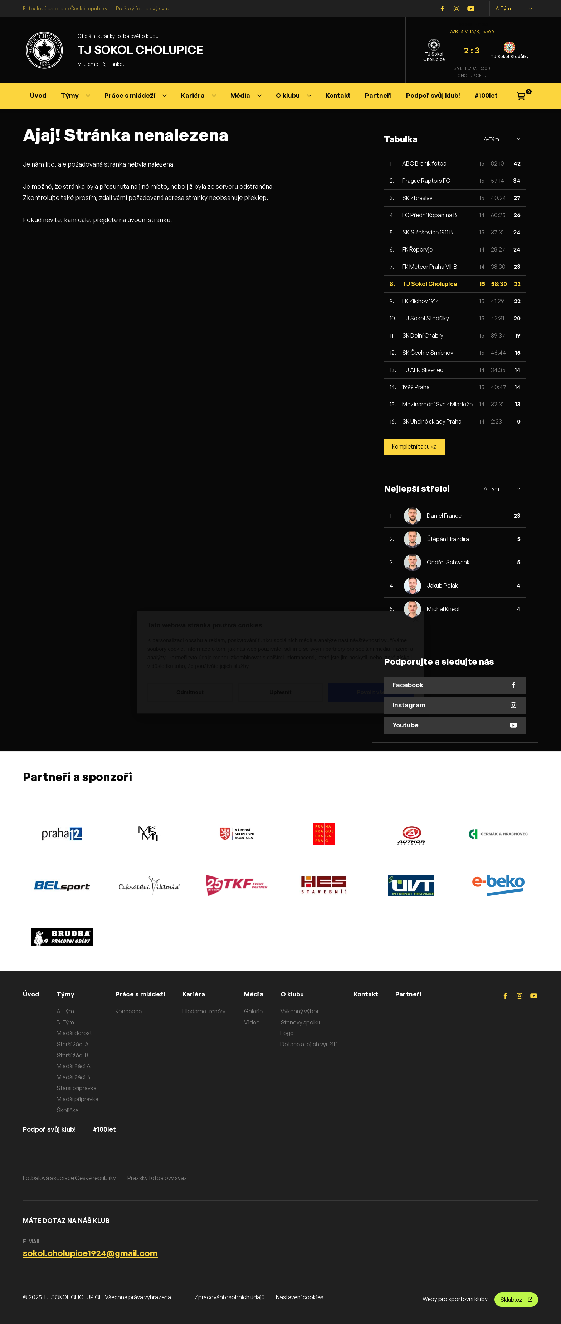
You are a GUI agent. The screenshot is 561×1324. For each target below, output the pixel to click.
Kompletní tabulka (415, 446)
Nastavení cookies (299, 1297)
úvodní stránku (148, 220)
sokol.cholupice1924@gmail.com (90, 1253)
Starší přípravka (77, 1088)
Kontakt (338, 95)
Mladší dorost (74, 1033)
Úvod (38, 95)
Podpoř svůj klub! (433, 95)
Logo (288, 1033)
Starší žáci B (72, 1055)
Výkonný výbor (301, 1011)
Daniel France (444, 516)
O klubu (293, 95)
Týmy (75, 95)
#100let (486, 95)
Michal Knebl (443, 609)
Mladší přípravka (77, 1099)
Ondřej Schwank (448, 562)
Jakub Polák (442, 585)
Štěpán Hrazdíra (448, 539)
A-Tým (514, 8)
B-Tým (65, 1022)
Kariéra (198, 95)
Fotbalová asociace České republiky (65, 8)
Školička (68, 1110)
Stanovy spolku (302, 1022)
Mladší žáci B (73, 1077)
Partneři (378, 95)
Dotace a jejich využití (310, 1044)
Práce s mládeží (135, 95)
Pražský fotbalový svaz (143, 8)
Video (253, 1022)
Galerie (254, 1011)
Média (246, 95)
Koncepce (129, 1011)
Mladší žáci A (74, 1066)
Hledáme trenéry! (206, 1011)
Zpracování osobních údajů (229, 1297)
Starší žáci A (73, 1044)
